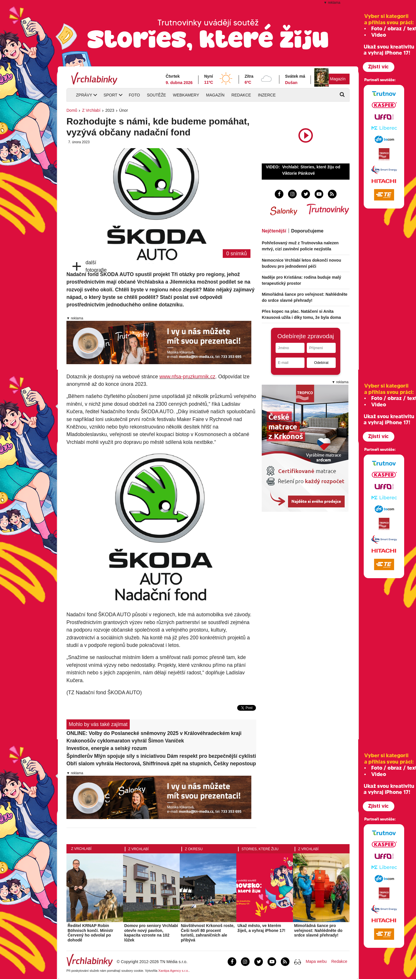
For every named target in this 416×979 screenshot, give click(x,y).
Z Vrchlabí (91, 110)
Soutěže (156, 95)
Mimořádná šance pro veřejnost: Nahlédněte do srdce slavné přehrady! (318, 930)
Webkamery (186, 95)
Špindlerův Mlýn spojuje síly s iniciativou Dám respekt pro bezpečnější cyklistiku (161, 756)
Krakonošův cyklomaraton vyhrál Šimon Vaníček (125, 741)
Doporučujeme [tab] (307, 230)
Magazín (338, 79)
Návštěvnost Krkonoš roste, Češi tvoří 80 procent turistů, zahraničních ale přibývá (208, 932)
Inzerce (267, 95)
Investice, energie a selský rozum (106, 748)
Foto (134, 95)
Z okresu (194, 849)
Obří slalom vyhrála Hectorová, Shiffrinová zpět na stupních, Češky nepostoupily (161, 763)
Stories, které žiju (260, 849)
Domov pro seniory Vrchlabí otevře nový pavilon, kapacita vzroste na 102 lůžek (151, 932)
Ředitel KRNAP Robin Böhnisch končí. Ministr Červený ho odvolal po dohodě (90, 932)
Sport (110, 95)
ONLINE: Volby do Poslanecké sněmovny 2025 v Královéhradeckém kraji (154, 733)
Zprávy (84, 95)
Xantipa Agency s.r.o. (173, 970)
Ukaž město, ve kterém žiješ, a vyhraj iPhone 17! (261, 928)
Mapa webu (316, 961)
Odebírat (321, 362)
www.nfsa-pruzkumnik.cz (187, 376)
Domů (71, 110)
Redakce (241, 95)
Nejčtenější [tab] (274, 230)
